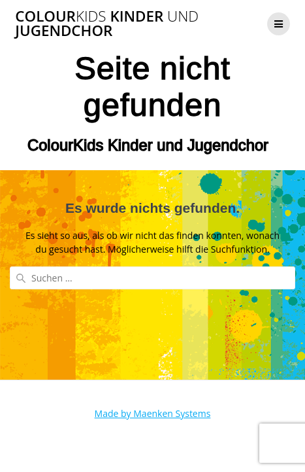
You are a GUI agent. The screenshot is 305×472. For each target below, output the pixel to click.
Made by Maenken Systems (153, 413)
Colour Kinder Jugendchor (107, 24)
